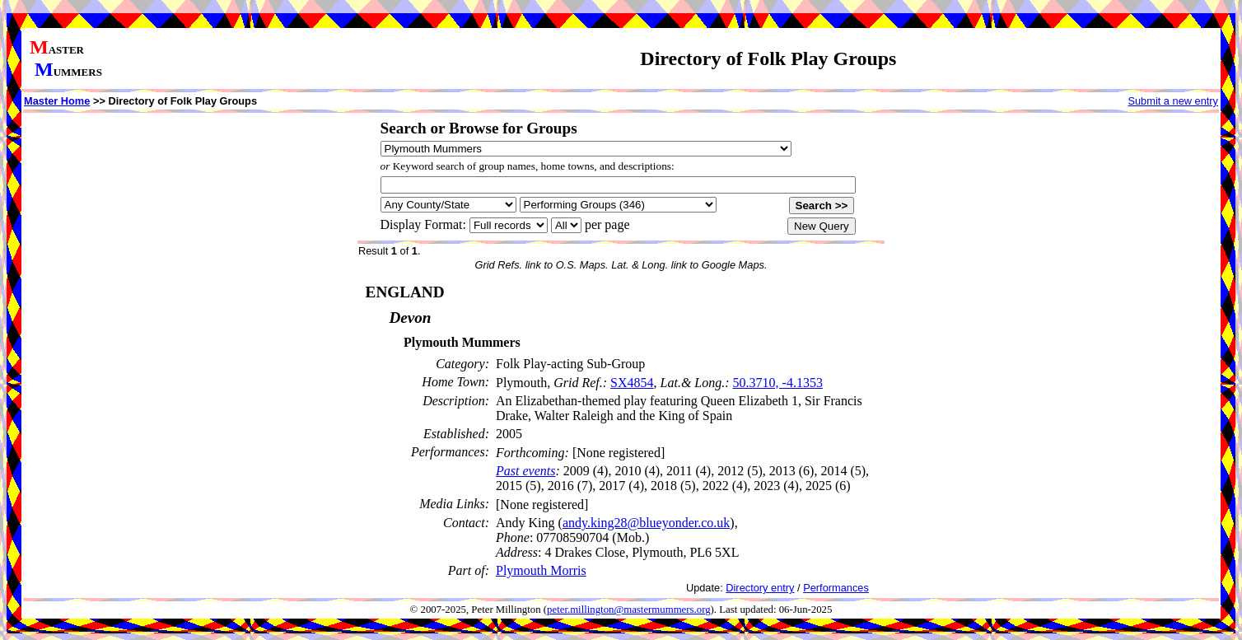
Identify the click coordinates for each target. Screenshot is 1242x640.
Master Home (57, 101)
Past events (525, 471)
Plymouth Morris (541, 570)
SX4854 (631, 383)
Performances (836, 588)
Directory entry (760, 588)
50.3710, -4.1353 (778, 383)
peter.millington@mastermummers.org (629, 609)
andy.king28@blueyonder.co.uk (646, 523)
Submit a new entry (1173, 101)
